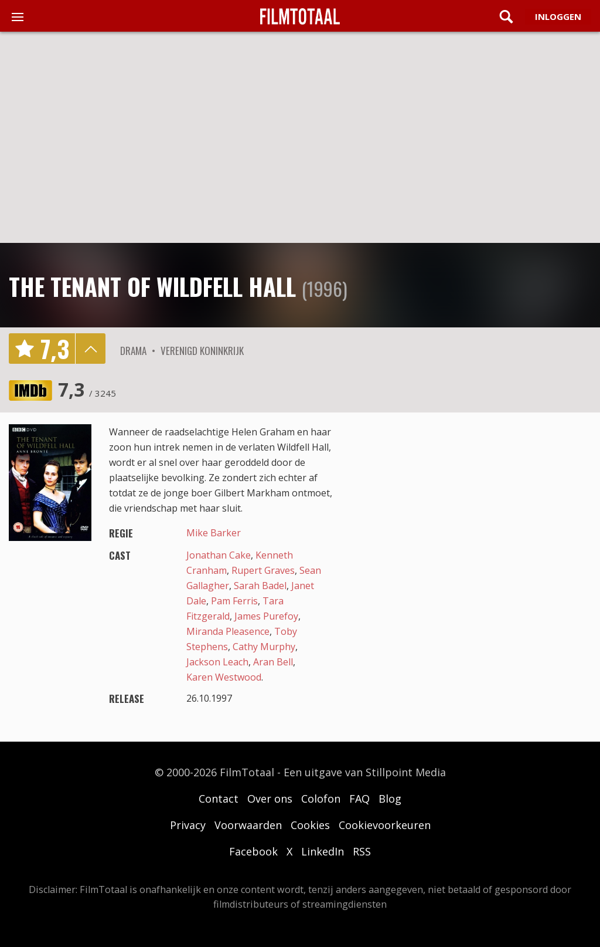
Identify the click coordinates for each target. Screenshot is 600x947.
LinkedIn (322, 851)
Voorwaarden (248, 825)
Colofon (320, 799)
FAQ (359, 799)
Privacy (188, 825)
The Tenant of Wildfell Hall (152, 286)
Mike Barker (213, 532)
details (90, 348)
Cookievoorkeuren (385, 825)
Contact (218, 799)
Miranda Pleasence (228, 631)
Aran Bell (273, 661)
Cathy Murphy (264, 646)
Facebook (253, 851)
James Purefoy (266, 616)
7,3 (87, 389)
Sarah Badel (260, 585)
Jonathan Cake (218, 555)
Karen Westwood (223, 677)
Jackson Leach (217, 661)
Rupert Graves (263, 570)
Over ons (269, 799)
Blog (390, 799)
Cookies (310, 825)
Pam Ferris (234, 600)
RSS (362, 851)
